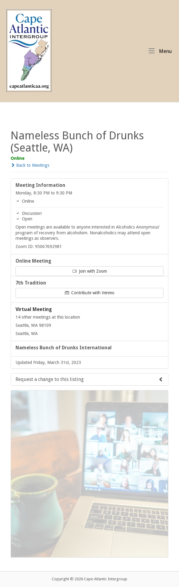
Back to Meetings (30, 165)
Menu (160, 50)
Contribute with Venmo (89, 292)
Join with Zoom (89, 271)
